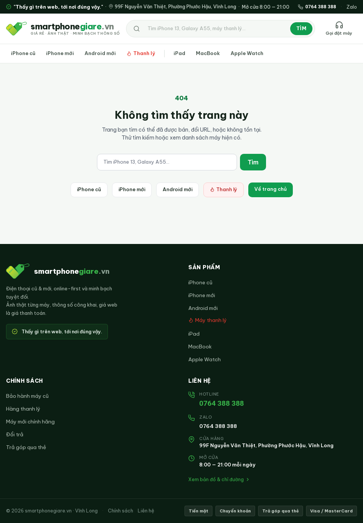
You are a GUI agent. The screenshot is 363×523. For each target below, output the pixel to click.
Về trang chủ (270, 189)
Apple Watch (247, 53)
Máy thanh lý (207, 320)
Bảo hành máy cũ (27, 396)
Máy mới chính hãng (30, 421)
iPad (179, 53)
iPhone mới (60, 53)
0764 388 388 (221, 403)
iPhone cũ (23, 53)
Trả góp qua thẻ (26, 447)
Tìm (301, 28)
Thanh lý (140, 53)
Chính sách (120, 511)
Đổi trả (14, 434)
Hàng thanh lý (23, 408)
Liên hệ (146, 511)
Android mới (100, 53)
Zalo (351, 7)
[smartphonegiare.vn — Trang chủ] (63, 28)
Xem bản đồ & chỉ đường (219, 479)
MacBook (208, 53)
